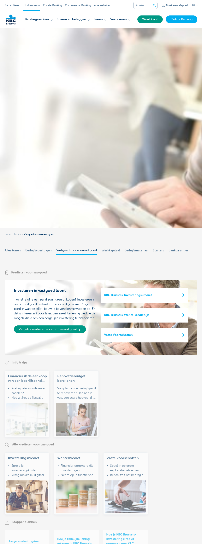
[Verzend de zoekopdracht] (154, 5)
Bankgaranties (178, 250)
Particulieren (12, 5)
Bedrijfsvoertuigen (38, 250)
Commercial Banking (78, 5)
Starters (158, 250)
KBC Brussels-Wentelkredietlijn (126, 315)
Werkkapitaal (111, 250)
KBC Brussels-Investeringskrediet (128, 295)
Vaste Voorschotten (118, 335)
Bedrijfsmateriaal (136, 250)
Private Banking (52, 5)
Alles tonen (13, 250)
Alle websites (102, 5)
